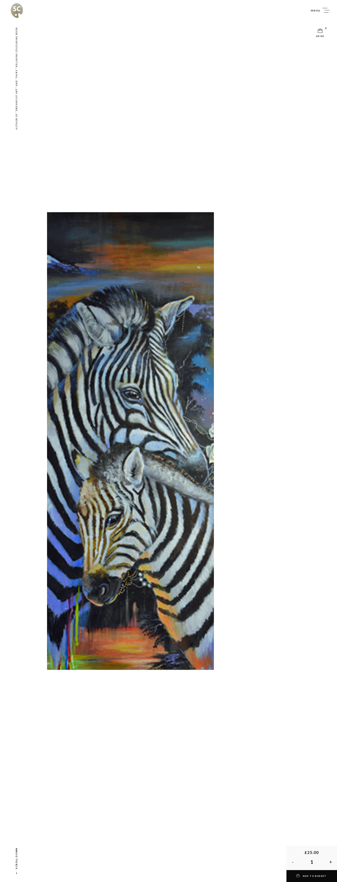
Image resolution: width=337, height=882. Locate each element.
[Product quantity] (312, 862)
